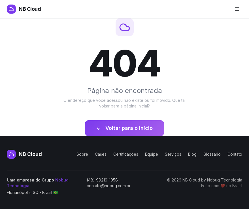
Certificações (125, 154)
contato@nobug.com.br (109, 185)
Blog (192, 154)
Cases (101, 154)
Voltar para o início (124, 128)
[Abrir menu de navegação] (237, 9)
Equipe (151, 154)
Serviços (173, 154)
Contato (234, 154)
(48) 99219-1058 (102, 180)
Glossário (212, 154)
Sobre (82, 154)
